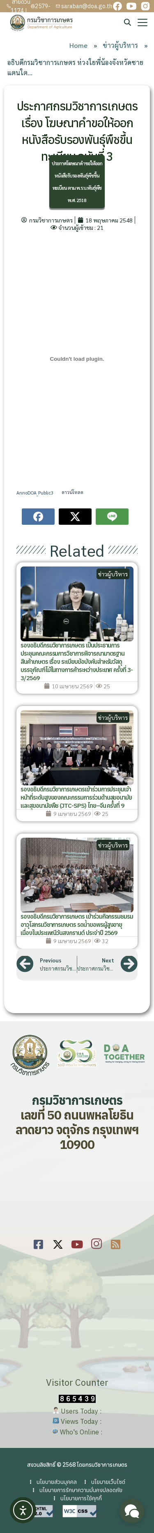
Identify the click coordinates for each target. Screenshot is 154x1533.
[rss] (115, 1243)
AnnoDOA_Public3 (34, 492)
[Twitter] (58, 1243)
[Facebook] (38, 1243)
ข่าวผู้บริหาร (113, 574)
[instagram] (145, 6)
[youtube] (131, 6)
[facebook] (117, 6)
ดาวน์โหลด (72, 492)
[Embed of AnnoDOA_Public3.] (77, 359)
